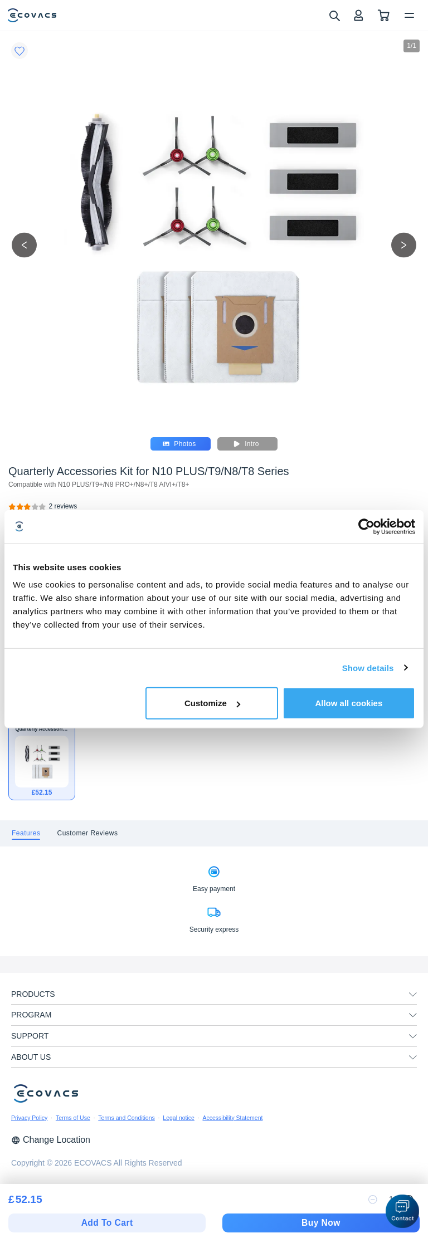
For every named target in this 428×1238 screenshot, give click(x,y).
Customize (212, 703)
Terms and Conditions (126, 1117)
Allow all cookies (348, 703)
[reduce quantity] (372, 1199)
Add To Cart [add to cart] (107, 1222)
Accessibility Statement (232, 1117)
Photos (179, 444)
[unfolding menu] (413, 994)
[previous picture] (24, 245)
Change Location (50, 1139)
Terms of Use (73, 1117)
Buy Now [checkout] (321, 1222)
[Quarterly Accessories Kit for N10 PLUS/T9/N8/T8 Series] (63, 506)
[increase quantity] (409, 1199)
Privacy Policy (29, 1117)
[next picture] (404, 245)
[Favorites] (19, 51)
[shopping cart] (383, 15)
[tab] (26, 833)
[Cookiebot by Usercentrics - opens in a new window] (366, 526)
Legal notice (178, 1117)
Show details (368, 667)
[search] (334, 15)
